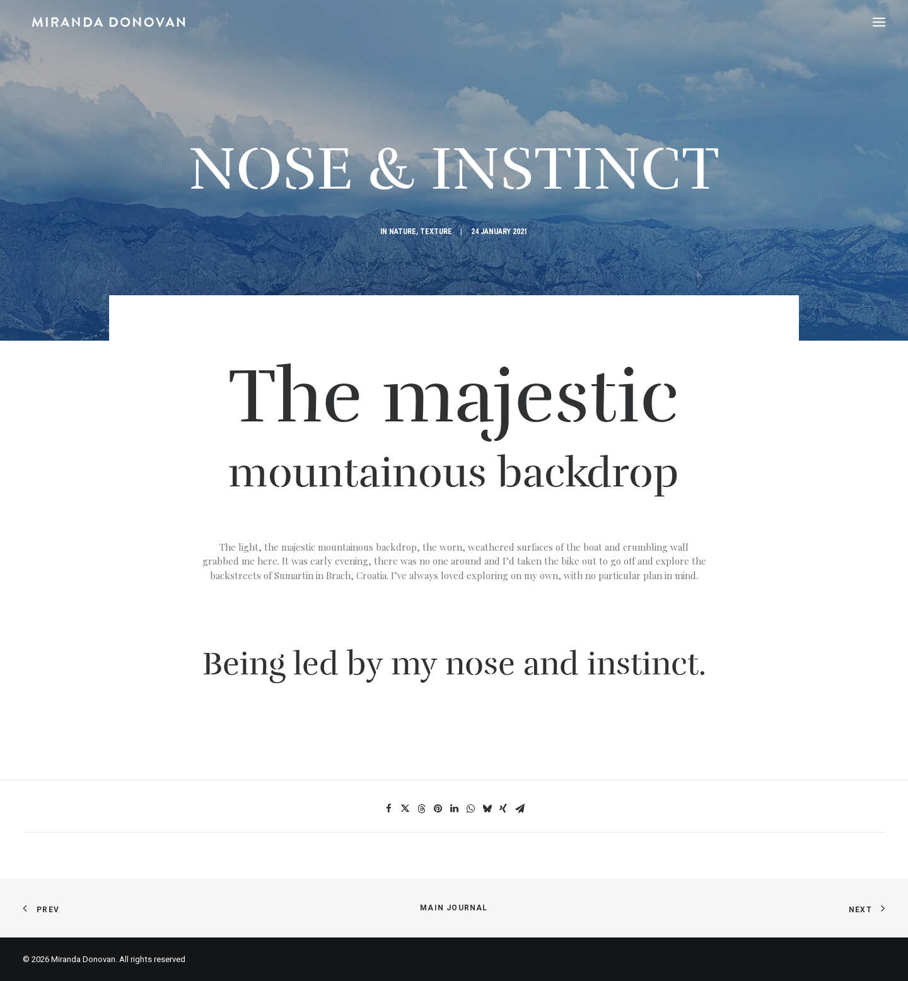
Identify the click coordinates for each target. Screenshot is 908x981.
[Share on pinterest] (437, 808)
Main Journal (453, 907)
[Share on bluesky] (486, 808)
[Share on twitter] (404, 808)
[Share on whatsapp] (470, 808)
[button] (879, 22)
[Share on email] (519, 808)
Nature (402, 231)
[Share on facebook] (388, 808)
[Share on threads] (421, 808)
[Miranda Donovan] (100, 22)
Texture (436, 231)
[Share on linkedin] (454, 808)
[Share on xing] (503, 808)
